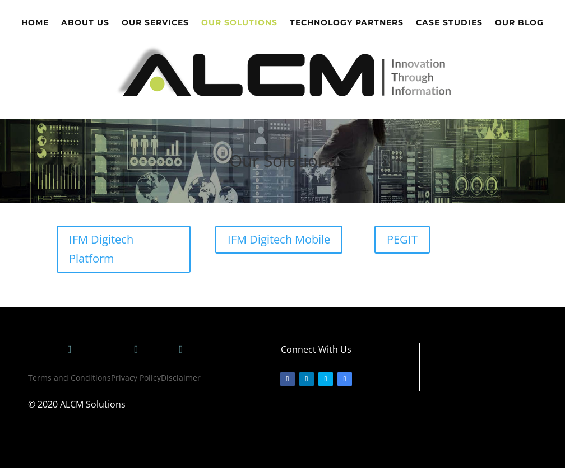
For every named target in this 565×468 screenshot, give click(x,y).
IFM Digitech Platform (101, 249)
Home (35, 22)
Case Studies (449, 22)
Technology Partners (347, 22)
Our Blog (519, 22)
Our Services (155, 22)
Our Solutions (239, 22)
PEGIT (402, 239)
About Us (85, 22)
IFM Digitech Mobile (279, 239)
